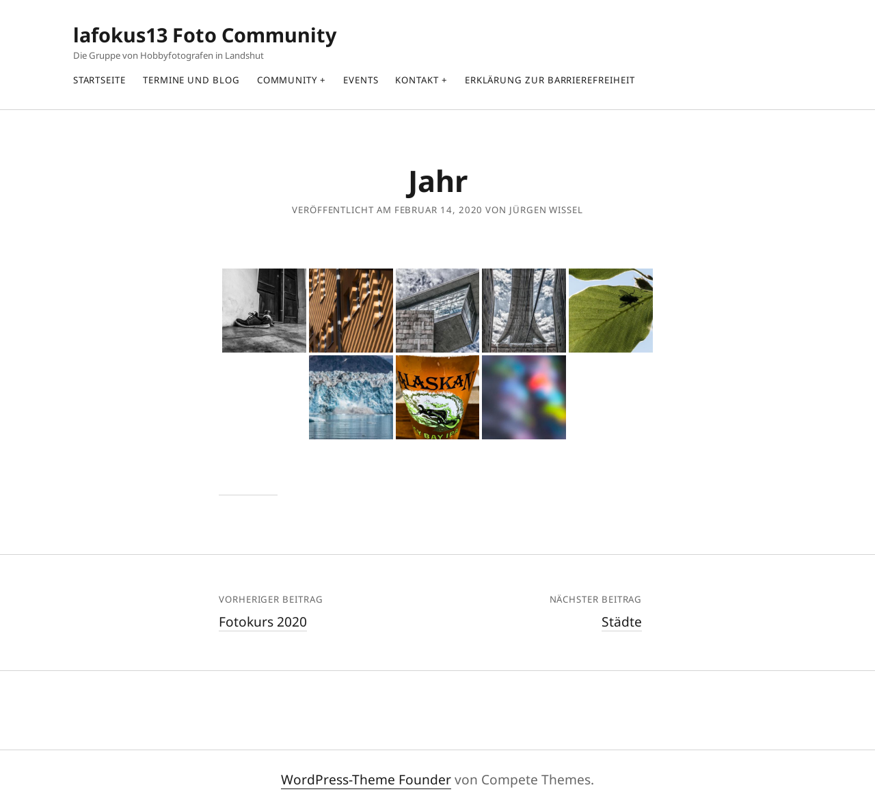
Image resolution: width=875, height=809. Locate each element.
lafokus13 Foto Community (204, 34)
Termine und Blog (191, 80)
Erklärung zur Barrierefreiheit (550, 80)
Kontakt (416, 80)
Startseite (99, 80)
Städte (622, 621)
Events (361, 80)
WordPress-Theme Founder (366, 779)
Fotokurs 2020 (263, 621)
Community (287, 80)
